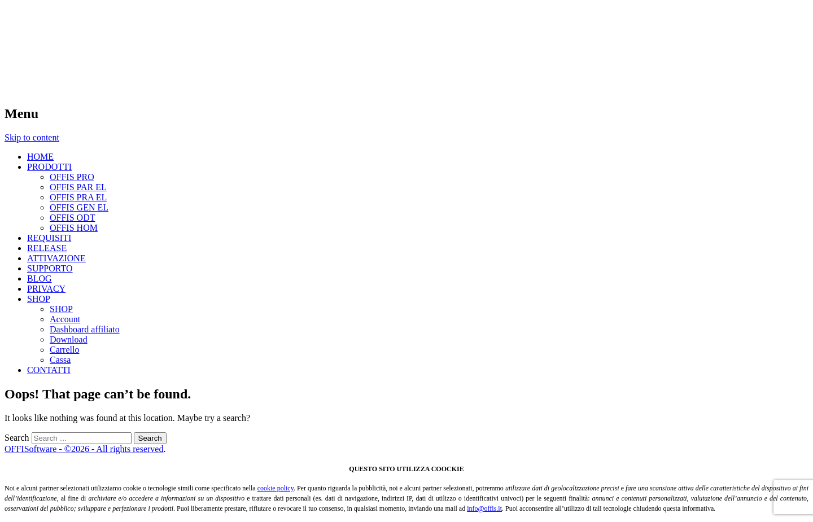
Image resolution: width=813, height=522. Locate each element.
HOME (40, 156)
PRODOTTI (49, 167)
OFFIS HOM (74, 228)
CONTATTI (49, 370)
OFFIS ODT (72, 217)
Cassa (60, 360)
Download (69, 339)
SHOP (38, 299)
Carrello (64, 349)
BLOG (39, 278)
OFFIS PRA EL (78, 197)
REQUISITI (49, 238)
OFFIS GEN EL (79, 207)
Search (17, 437)
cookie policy (275, 488)
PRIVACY (46, 288)
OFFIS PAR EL (78, 187)
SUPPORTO (50, 268)
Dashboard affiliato (85, 329)
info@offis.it (484, 508)
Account (65, 319)
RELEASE (47, 248)
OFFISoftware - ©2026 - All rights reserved (84, 449)
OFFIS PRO (72, 177)
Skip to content (32, 137)
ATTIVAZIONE (56, 258)
